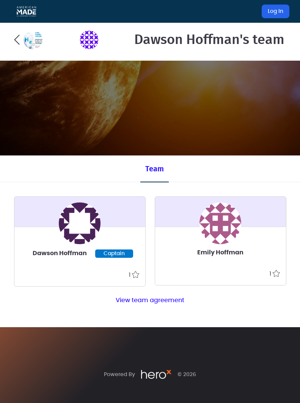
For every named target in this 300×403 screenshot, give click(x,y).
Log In (275, 11)
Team (154, 169)
